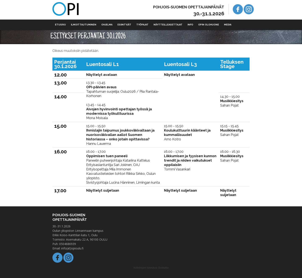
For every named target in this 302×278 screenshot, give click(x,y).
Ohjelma (106, 24)
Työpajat (142, 24)
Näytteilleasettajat (168, 24)
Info (190, 24)
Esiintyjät (124, 24)
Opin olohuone (208, 24)
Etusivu (60, 24)
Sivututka (163, 267)
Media (227, 24)
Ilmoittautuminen (83, 24)
